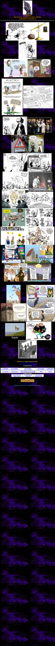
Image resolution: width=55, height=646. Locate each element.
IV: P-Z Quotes (41, 368)
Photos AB (3, 369)
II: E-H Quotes (14, 368)
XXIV (30, 372)
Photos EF (12, 369)
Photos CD (7, 369)
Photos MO (30, 369)
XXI (24, 372)
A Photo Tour (28, 376)
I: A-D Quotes (5, 368)
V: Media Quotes (50, 368)
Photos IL (25, 369)
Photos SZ (43, 369)
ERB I (41, 371)
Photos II (51, 369)
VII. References (14, 371)
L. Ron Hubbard (38, 375)
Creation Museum (28, 375)
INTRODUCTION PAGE (27, 363)
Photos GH (17, 369)
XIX (21, 372)
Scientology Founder (38, 376)
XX (22, 372)
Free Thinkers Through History (27, 364)
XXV (32, 372)
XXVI (34, 372)
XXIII (28, 372)
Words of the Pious (17, 375)
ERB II (50, 371)
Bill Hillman (27, 382)
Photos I (48, 369)
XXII (26, 372)
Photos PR (39, 369)
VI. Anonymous (5, 371)
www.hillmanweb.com (27, 384)
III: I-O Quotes (28, 368)
